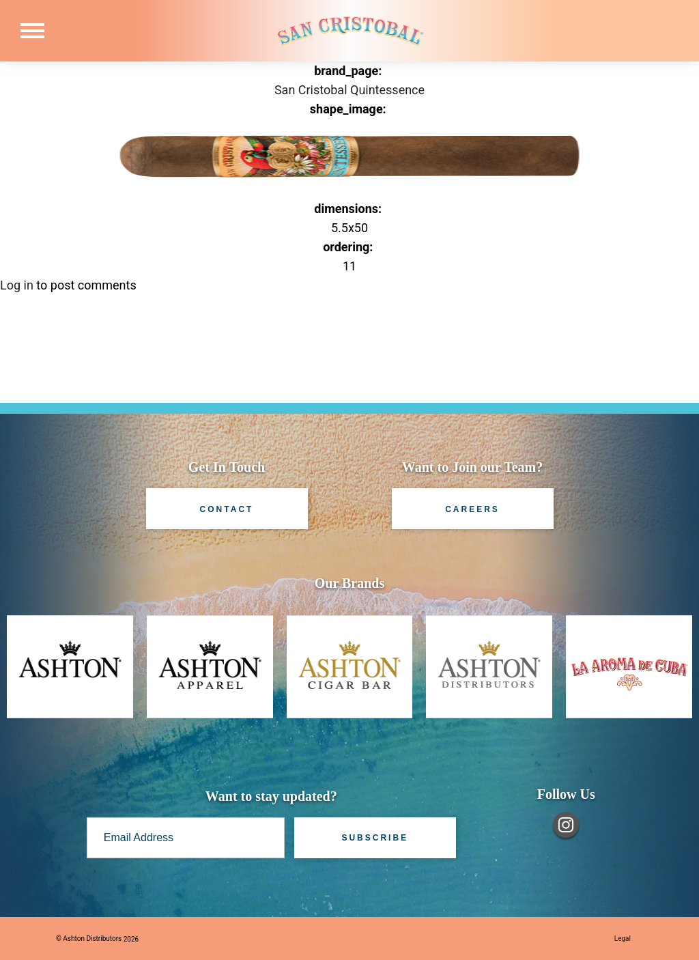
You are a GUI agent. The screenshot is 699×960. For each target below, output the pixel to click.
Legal (622, 938)
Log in (16, 285)
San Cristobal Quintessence (349, 90)
